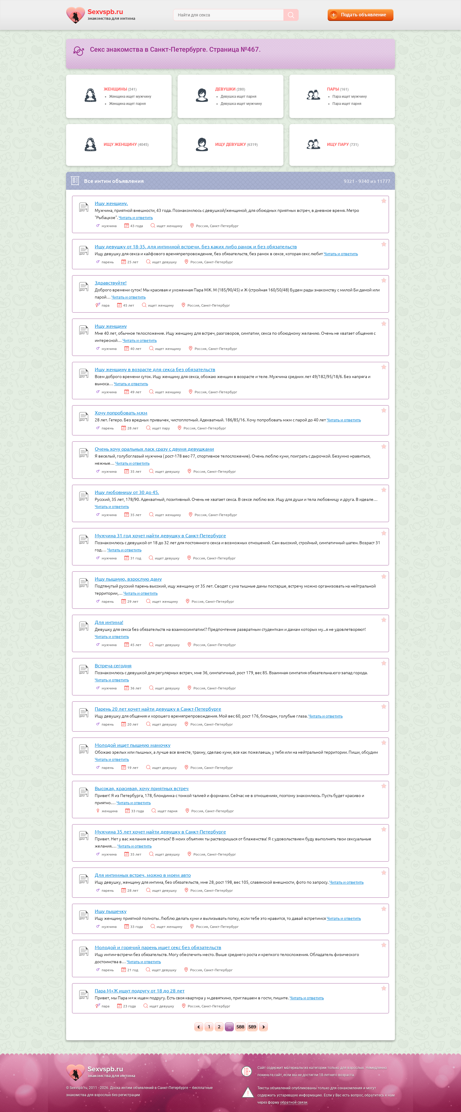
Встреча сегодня (113, 665)
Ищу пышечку (110, 911)
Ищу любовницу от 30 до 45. (127, 492)
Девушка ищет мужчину (241, 104)
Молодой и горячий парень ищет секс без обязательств (158, 947)
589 (252, 1027)
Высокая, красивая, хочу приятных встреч (142, 788)
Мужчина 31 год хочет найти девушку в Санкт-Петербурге (160, 535)
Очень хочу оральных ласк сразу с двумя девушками (154, 449)
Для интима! (109, 622)
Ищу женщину (121, 144)
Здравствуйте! (110, 282)
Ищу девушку (231, 144)
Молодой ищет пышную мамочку (132, 745)
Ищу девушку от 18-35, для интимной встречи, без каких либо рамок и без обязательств (196, 246)
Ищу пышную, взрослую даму (128, 579)
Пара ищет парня (346, 104)
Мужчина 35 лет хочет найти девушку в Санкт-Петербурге (160, 831)
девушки (225, 89)
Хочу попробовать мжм (121, 412)
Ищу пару (338, 144)
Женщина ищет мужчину (130, 96)
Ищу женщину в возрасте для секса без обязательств (155, 369)
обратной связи (293, 1102)
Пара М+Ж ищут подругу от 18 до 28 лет (139, 990)
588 (240, 1027)
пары (333, 89)
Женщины (116, 89)
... (229, 1027)
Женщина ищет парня (127, 104)
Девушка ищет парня (239, 96)
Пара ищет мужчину (349, 96)
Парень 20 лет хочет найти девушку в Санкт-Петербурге (158, 709)
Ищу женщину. (111, 203)
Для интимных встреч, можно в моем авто (143, 875)
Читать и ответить (136, 217)
